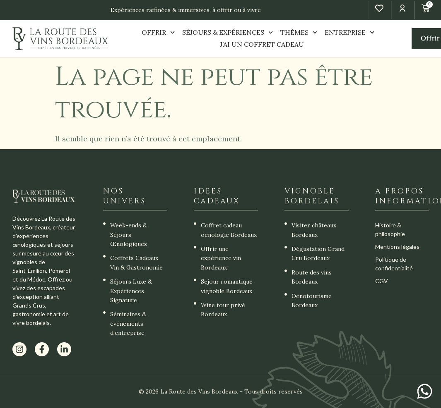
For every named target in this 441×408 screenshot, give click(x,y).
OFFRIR (158, 32)
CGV (381, 280)
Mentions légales (397, 246)
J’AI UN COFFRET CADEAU (262, 44)
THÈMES (298, 32)
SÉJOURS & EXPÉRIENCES (227, 32)
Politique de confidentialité (394, 264)
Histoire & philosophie (390, 229)
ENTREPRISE (349, 32)
